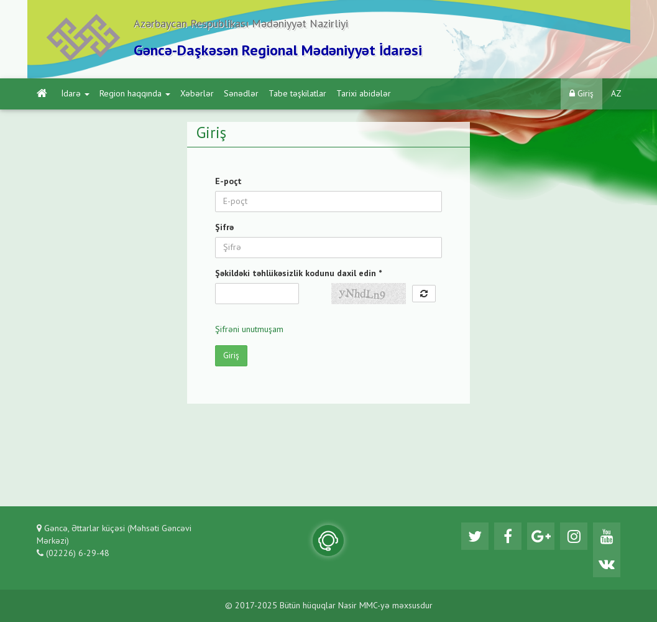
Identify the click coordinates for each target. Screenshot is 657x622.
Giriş (581, 93)
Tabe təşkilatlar (297, 94)
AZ (616, 94)
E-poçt (228, 181)
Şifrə (224, 227)
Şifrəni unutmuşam (249, 329)
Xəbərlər (197, 94)
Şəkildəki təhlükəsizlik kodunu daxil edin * (298, 273)
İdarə (76, 94)
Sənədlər (241, 94)
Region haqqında (134, 94)
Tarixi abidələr (363, 94)
